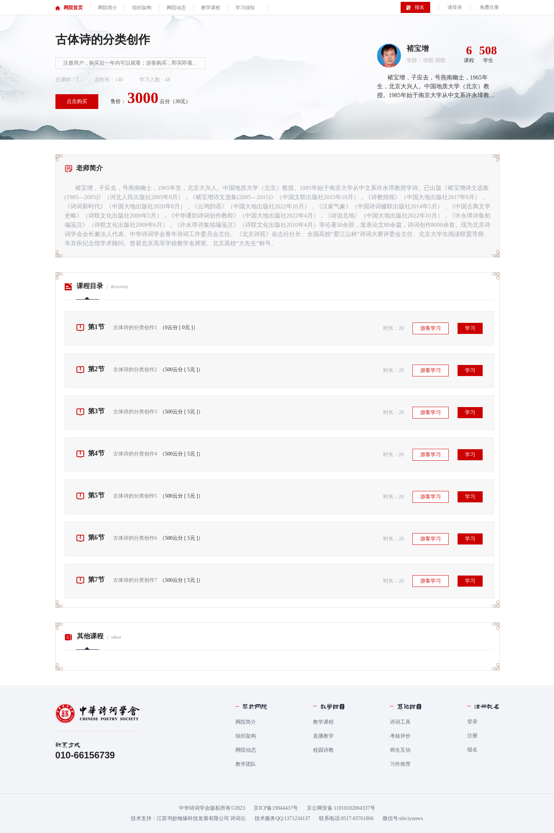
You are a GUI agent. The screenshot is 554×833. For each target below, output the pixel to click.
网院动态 (245, 750)
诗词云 (238, 818)
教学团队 (245, 764)
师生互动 (400, 750)
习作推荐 (400, 764)
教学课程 (323, 722)
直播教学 (323, 736)
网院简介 (245, 722)
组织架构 (245, 736)
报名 (472, 749)
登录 (472, 721)
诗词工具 (400, 722)
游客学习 (430, 328)
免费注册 (489, 7)
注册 (472, 735)
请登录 (455, 7)
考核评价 (400, 736)
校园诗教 (323, 750)
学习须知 (245, 7)
